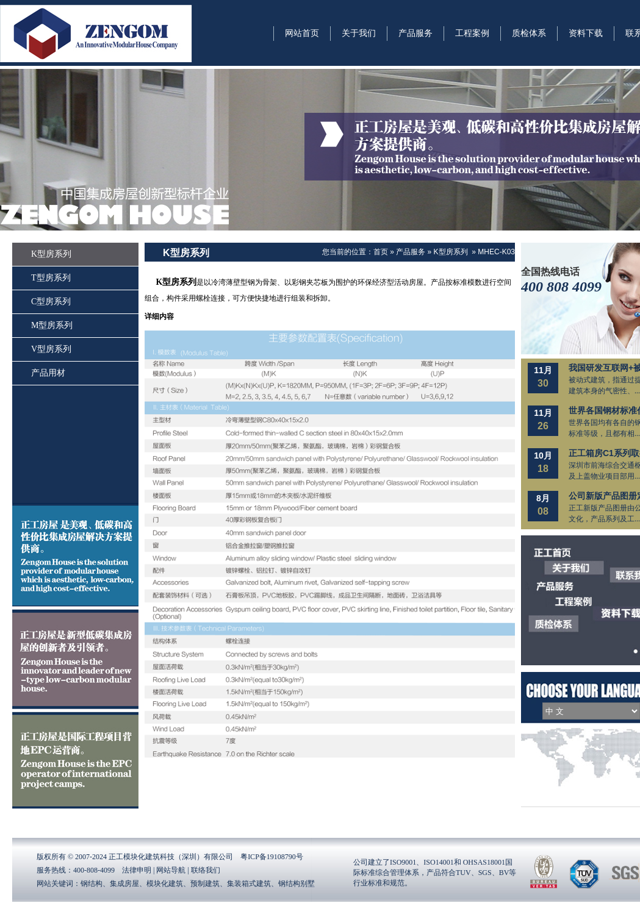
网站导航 (170, 870)
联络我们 (205, 870)
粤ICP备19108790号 (271, 856)
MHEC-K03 (496, 252)
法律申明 (136, 870)
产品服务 (410, 252)
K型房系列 (451, 252)
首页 (380, 252)
